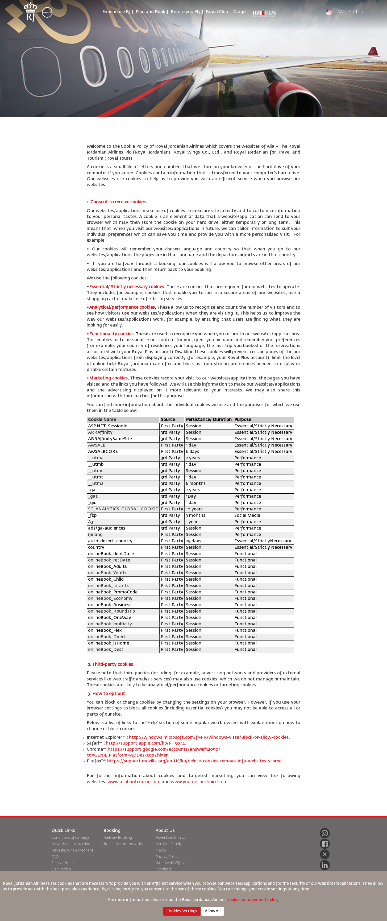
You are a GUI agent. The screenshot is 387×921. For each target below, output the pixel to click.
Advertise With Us (171, 838)
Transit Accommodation (123, 844)
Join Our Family (169, 844)
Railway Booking (117, 838)
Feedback (164, 869)
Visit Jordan (61, 869)
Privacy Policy (167, 857)
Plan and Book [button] (150, 12)
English (355, 12)
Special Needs (63, 863)
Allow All (212, 911)
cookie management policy (253, 900)
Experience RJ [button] (116, 12)
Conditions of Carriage (70, 838)
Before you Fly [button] (186, 12)
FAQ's (56, 857)
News (161, 850)
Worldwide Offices (171, 863)
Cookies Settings (182, 911)
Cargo (239, 12)
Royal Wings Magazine (70, 844)
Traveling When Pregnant (72, 850)
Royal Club (217, 12)
